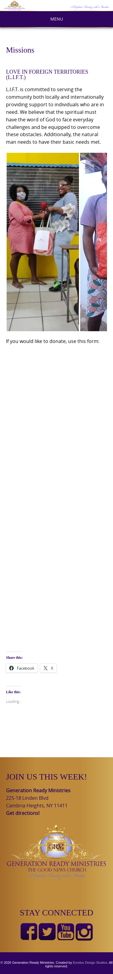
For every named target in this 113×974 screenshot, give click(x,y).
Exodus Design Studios (90, 962)
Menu (56, 19)
